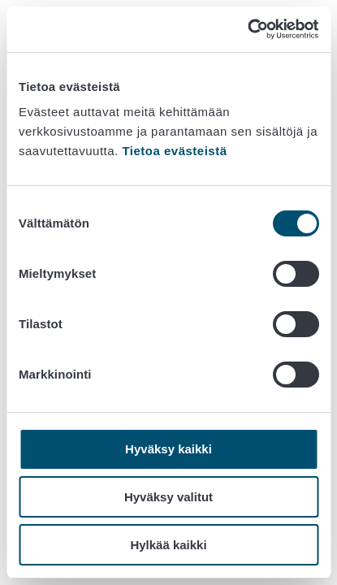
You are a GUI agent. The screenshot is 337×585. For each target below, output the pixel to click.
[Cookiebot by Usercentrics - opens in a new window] (247, 29)
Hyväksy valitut (168, 497)
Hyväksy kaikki (168, 449)
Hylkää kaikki (168, 545)
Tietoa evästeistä (174, 151)
